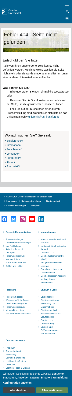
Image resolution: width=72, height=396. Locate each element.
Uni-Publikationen (14, 246)
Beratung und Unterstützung (47, 322)
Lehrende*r (13, 153)
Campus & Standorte (15, 358)
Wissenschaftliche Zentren (18, 300)
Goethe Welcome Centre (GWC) (52, 257)
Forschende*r (15, 149)
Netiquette (35, 206)
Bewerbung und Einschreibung (48, 305)
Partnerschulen (48, 333)
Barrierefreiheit (53, 201)
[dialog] (36, 383)
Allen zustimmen (52, 390)
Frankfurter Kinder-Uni (16, 262)
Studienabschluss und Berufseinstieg (51, 315)
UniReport (10, 252)
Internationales (48, 232)
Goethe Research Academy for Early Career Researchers (53, 279)
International (14, 145)
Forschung (11, 290)
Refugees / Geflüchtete (51, 262)
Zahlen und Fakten (14, 266)
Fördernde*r (14, 157)
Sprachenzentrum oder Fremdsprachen (51, 271)
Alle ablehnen (18, 390)
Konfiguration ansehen (17, 382)
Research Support (14, 297)
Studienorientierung (50, 300)
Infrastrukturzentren (15, 310)
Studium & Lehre (49, 290)
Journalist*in (14, 166)
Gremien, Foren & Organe (18, 368)
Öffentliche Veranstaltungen (18, 242)
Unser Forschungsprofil (16, 303)
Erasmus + (46, 266)
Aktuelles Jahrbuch (14, 249)
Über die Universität (15, 340)
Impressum (11, 201)
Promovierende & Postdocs (18, 313)
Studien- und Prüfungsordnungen (50, 328)
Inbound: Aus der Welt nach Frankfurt (53, 241)
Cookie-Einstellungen (16, 206)
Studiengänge (47, 297)
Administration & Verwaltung (13, 353)
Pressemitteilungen (14, 239)
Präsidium (10, 348)
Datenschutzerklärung (31, 201)
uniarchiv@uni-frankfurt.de (43, 116)
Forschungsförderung (16, 307)
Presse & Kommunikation (18, 232)
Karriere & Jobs (13, 259)
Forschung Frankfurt (15, 256)
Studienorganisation (50, 310)
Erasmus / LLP (47, 252)
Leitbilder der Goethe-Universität (16, 363)
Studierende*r (15, 140)
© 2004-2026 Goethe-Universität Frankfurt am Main (29, 197)
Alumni (11, 162)
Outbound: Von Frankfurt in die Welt (53, 248)
